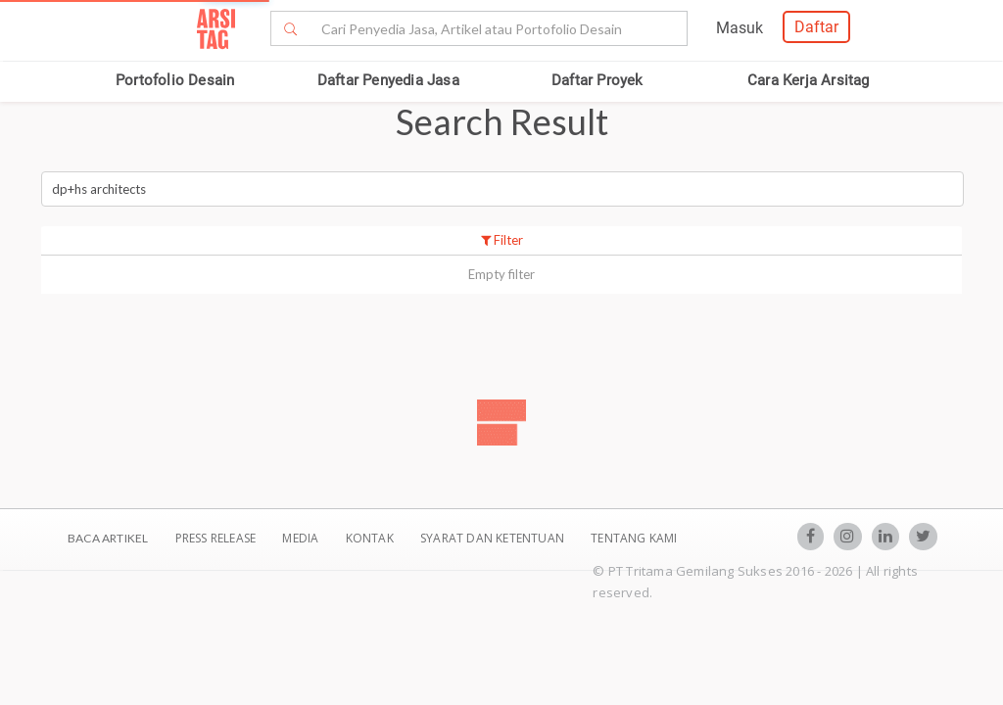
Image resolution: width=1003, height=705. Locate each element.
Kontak (371, 538)
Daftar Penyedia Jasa (388, 80)
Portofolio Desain (175, 80)
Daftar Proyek (597, 80)
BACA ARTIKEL (108, 538)
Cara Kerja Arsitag (808, 80)
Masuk (739, 28)
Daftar (816, 27)
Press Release (215, 538)
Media (301, 538)
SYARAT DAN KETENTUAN (493, 538)
